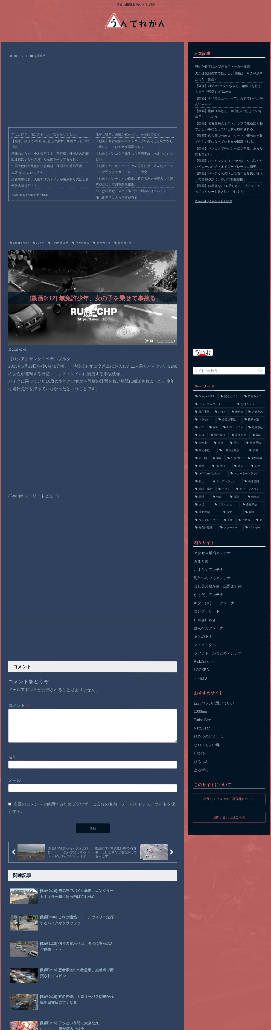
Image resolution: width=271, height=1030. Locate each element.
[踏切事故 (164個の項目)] (204, 450)
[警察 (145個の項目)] (201, 466)
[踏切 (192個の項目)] (235, 443)
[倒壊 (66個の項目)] (254, 512)
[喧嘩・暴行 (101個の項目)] (204, 489)
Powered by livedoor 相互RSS (29, 194)
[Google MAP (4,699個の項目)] (205, 396)
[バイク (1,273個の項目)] (221, 412)
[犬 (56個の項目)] (259, 520)
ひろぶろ (201, 762)
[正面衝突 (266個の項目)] (240, 435)
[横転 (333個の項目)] (213, 427)
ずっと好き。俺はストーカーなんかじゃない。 (45, 134)
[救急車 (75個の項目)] (255, 497)
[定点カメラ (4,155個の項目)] (230, 396)
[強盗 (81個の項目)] (219, 497)
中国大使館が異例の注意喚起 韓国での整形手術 (46, 166)
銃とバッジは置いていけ (214, 703)
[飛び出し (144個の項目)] (220, 466)
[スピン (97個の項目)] (224, 489)
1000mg (200, 711)
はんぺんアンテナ (208, 628)
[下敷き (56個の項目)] (244, 520)
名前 (12, 762)
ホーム (11, 1023)
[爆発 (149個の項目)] (217, 458)
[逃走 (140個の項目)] (240, 466)
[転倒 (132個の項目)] (257, 466)
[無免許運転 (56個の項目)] (205, 527)
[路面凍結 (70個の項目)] (206, 512)
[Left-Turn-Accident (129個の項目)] (210, 473)
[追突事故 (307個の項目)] (255, 427)
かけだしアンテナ (208, 595)
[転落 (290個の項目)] (200, 435)
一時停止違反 (58, 242)
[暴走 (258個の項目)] (258, 435)
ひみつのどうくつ (208, 736)
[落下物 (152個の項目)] (201, 458)
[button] (260, 370)
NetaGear (202, 728)
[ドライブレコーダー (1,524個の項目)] (213, 404)
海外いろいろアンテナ (212, 578)
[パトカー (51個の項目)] (254, 527)
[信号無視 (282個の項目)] (219, 435)
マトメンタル (205, 645)
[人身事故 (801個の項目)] (255, 412)
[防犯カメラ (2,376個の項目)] (253, 396)
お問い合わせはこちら (229, 817)
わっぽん (201, 678)
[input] (229, 371)
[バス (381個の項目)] (199, 427)
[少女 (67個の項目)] (231, 512)
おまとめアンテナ (208, 570)
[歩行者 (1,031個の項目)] (237, 412)
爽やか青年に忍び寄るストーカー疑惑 (222, 66)
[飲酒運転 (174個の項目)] (254, 443)
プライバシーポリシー (37, 1023)
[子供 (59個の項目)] (229, 520)
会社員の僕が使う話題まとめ (218, 586)
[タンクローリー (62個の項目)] (207, 520)
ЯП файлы (164, 341)
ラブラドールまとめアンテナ (218, 653)
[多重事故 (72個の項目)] (253, 504)
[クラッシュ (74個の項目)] (226, 504)
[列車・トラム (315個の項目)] (233, 427)
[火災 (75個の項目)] (202, 504)
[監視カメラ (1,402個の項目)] (250, 404)
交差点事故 (80, 242)
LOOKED (201, 670)
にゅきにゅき (205, 620)
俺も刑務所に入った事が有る (116, 197)
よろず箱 (201, 770)
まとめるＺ (203, 636)
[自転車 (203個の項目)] (202, 443)
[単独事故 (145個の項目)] (255, 458)
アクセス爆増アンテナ (212, 553)
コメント (19, 705)
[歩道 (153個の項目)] (256, 450)
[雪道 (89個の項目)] (201, 497)
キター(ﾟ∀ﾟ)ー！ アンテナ (214, 603)
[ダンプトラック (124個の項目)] (226, 481)
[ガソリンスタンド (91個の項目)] (249, 489)
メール (14, 786)
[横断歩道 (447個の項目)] (253, 419)
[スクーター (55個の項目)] (230, 527)
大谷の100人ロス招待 (26, 173)
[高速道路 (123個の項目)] (253, 481)
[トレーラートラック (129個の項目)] (246, 473)
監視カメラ (123, 242)
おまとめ (201, 561)
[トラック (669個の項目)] (204, 419)
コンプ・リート (207, 611)
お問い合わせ (67, 1023)
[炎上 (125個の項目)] (201, 481)
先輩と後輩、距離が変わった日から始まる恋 (128, 134)
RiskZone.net (205, 662)
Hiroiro (199, 753)
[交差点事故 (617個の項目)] (229, 419)
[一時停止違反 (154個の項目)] (231, 450)
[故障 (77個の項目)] (236, 497)
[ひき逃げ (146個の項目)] (235, 458)
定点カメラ (102, 242)
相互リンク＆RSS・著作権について (229, 799)
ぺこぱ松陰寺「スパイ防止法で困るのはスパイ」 (131, 191)
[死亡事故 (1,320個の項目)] (202, 412)
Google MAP (19, 242)
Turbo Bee (202, 720)
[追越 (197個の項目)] (219, 443)
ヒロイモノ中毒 (207, 745)
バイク (38, 242)
